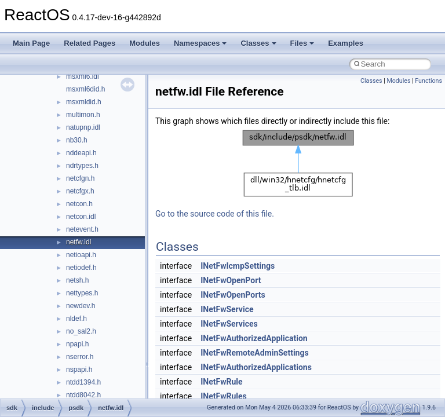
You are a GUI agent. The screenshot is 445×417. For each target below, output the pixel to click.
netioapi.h (81, 255)
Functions (428, 81)
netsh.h (77, 280)
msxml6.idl (82, 76)
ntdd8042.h (83, 395)
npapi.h (77, 344)
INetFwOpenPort (230, 280)
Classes (258, 43)
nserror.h (79, 357)
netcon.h (79, 204)
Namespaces (200, 43)
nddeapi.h (81, 153)
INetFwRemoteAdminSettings (254, 352)
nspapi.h (79, 369)
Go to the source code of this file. (214, 213)
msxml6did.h (85, 89)
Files (302, 43)
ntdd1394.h (83, 382)
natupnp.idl (83, 127)
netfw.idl (78, 242)
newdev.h (80, 306)
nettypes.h (82, 293)
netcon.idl (81, 217)
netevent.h (82, 229)
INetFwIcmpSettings (237, 265)
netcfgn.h (80, 178)
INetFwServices (229, 323)
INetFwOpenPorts (232, 294)
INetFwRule (221, 381)
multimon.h (83, 115)
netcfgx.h (80, 191)
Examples (345, 43)
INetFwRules (223, 396)
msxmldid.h (83, 102)
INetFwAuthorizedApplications (256, 367)
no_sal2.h (81, 331)
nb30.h (76, 140)
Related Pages (89, 43)
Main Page (31, 43)
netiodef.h (81, 268)
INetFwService (226, 309)
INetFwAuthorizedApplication (254, 338)
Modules (144, 43)
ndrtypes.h (82, 166)
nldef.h (76, 318)
